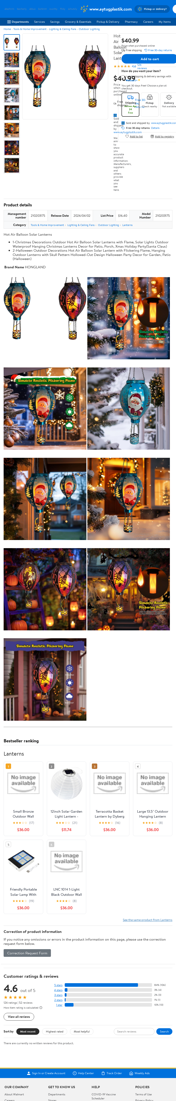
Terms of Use (143, 1094)
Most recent (28, 1031)
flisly (62, 8)
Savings (54, 22)
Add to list (134, 136)
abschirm (9, 8)
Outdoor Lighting (89, 29)
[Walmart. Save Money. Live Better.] (106, 9)
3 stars (58, 995)
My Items (165, 22)
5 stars (58, 985)
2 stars (58, 1000)
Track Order (111, 1073)
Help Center (83, 1073)
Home (7, 29)
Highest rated (54, 1031)
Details (155, 128)
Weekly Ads (139, 1073)
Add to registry (162, 136)
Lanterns (127, 225)
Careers (148, 22)
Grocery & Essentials (78, 22)
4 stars (58, 990)
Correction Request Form (27, 953)
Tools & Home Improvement (30, 29)
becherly (22, 8)
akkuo (32, 8)
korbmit (42, 8)
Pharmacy (131, 22)
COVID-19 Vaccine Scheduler (104, 1096)
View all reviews (19, 1016)
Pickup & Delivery (108, 22)
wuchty (53, 8)
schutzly (72, 8)
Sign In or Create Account (46, 1073)
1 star (59, 1005)
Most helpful (82, 1031)
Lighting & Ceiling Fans (62, 29)
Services (39, 22)
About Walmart (14, 1094)
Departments (18, 22)
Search (164, 1031)
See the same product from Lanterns (147, 920)
